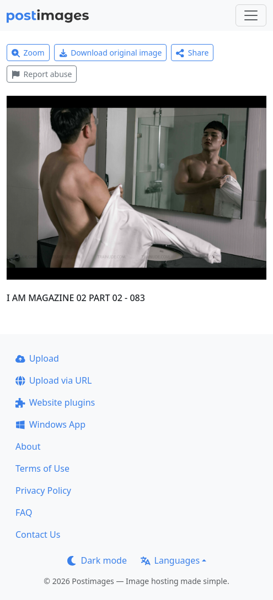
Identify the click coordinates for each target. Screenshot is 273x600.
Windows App (50, 424)
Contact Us (37, 534)
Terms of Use (42, 468)
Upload (37, 358)
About (27, 446)
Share (192, 52)
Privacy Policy (43, 490)
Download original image (110, 52)
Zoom (28, 52)
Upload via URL (53, 380)
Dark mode (97, 560)
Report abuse (42, 74)
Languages (170, 560)
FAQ (23, 512)
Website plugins (55, 402)
